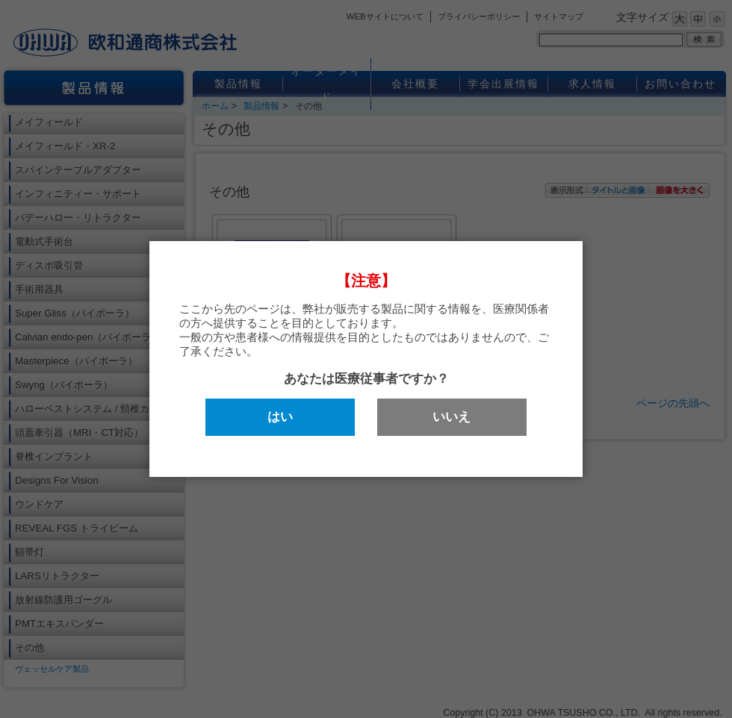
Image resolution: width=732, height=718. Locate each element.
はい (280, 417)
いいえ (451, 417)
